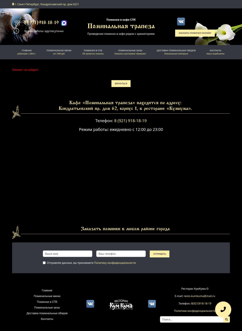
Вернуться (121, 83)
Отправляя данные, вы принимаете (91, 263)
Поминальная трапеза (121, 26)
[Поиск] (226, 319)
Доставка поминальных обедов (47, 313)
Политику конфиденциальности (115, 263)
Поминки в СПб (47, 302)
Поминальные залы (47, 307)
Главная (47, 290)
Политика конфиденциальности (195, 311)
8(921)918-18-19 (41, 23)
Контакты (47, 319)
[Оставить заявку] (223, 311)
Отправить (159, 253)
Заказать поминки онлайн (195, 32)
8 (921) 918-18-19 (130, 120)
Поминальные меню (47, 296)
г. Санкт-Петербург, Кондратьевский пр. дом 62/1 (45, 4)
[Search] (191, 319)
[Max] (64, 23)
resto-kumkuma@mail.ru (199, 296)
